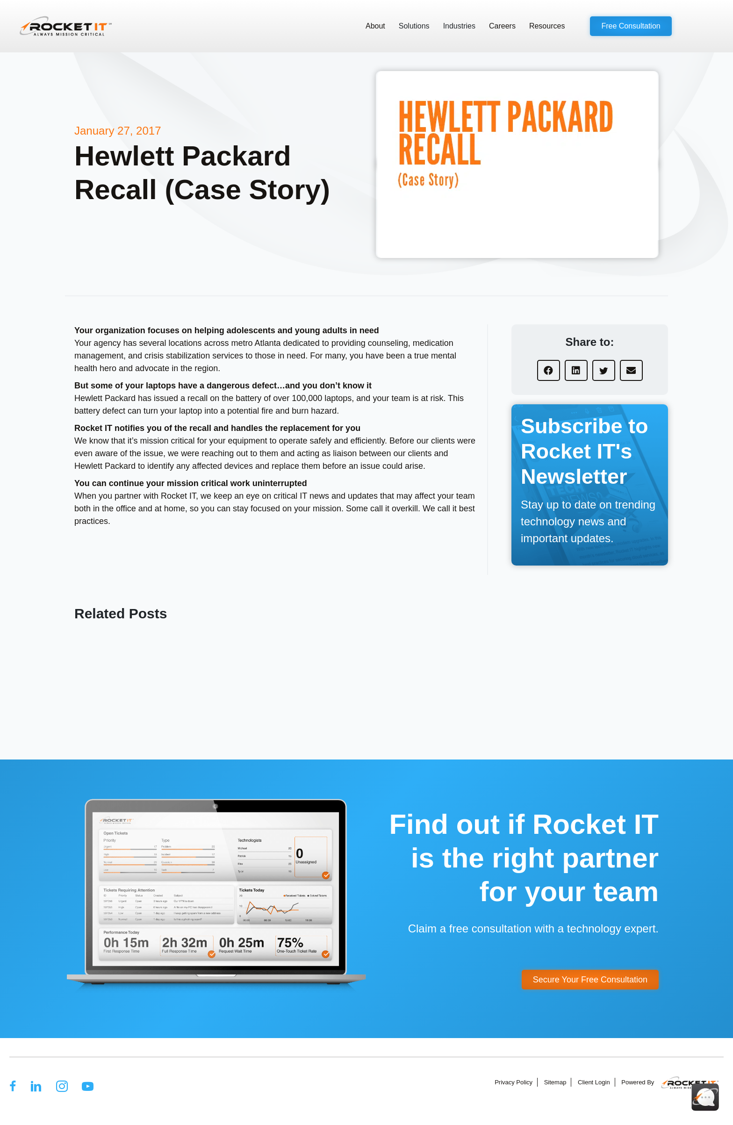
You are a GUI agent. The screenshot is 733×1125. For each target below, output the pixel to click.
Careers (502, 26)
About (375, 26)
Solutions (414, 26)
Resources (547, 26)
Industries (459, 26)
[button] (630, 26)
